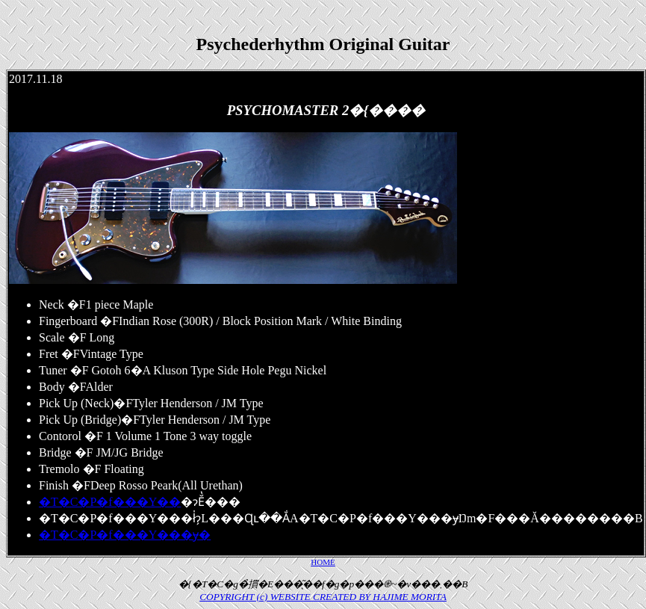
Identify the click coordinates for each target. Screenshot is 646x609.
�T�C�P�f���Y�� (110, 501)
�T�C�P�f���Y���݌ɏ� (125, 534)
